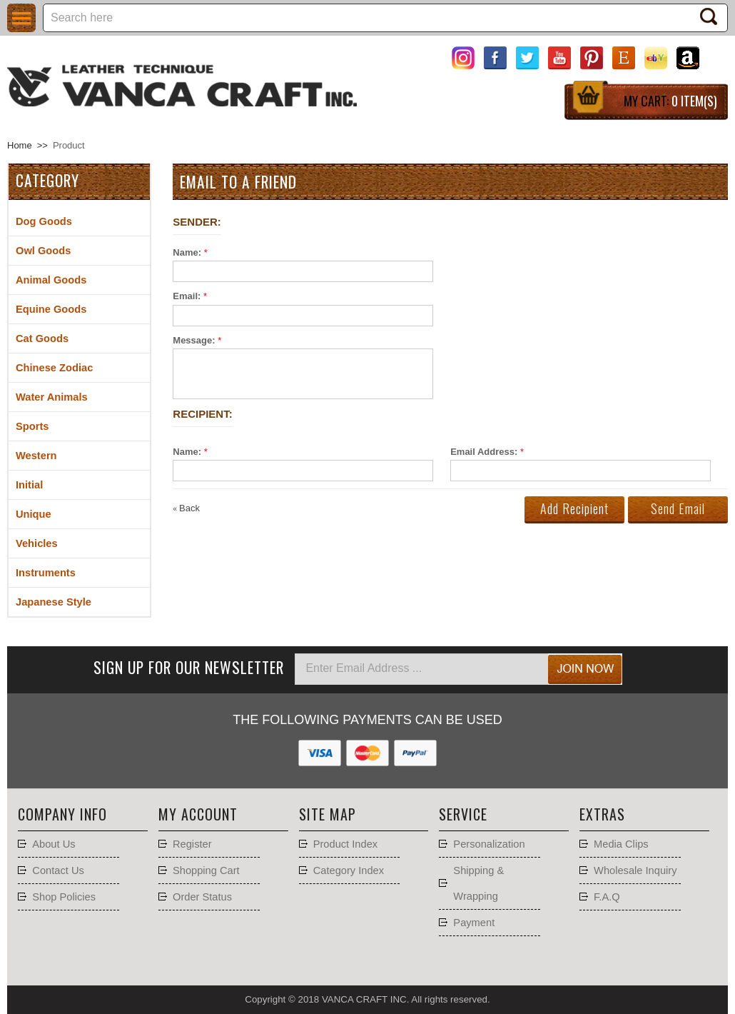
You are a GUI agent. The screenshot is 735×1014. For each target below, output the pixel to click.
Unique (33, 514)
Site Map (327, 814)
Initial (29, 485)
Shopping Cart (206, 870)
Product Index (345, 844)
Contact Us (58, 870)
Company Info (62, 814)
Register (192, 844)
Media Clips (621, 844)
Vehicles (37, 543)
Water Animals (52, 397)
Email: (187, 296)
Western (36, 455)
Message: (194, 340)
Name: (187, 252)
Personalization (488, 844)
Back (186, 508)
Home (19, 145)
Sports (32, 426)
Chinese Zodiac (54, 367)
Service (463, 814)
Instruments (46, 572)
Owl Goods (43, 250)
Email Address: (483, 451)
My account (198, 814)
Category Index (348, 870)
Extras (602, 814)
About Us (53, 844)
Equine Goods (51, 309)
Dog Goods (44, 221)
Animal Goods (51, 280)
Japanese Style (53, 602)
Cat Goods (42, 338)
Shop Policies (64, 897)
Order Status (202, 897)
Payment (474, 922)
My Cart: (670, 100)
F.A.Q (607, 897)
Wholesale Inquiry (635, 870)
